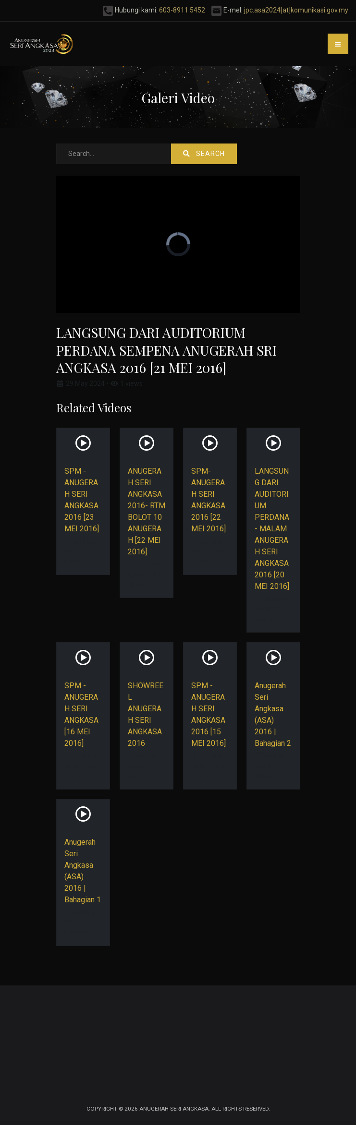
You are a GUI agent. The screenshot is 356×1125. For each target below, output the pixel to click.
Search (204, 153)
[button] (338, 44)
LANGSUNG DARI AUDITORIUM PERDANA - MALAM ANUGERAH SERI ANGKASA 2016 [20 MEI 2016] (272, 529)
